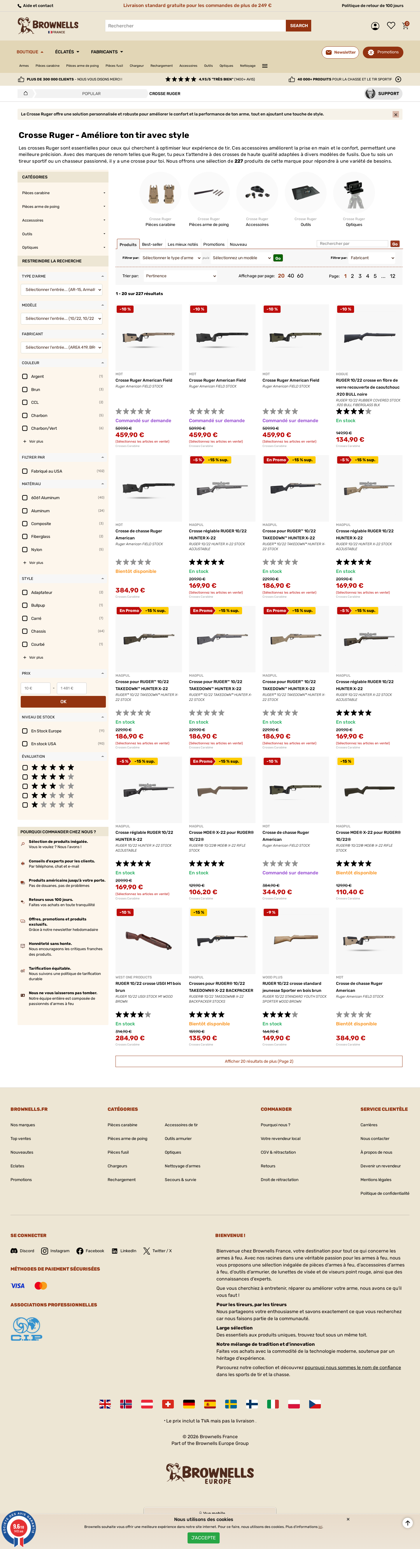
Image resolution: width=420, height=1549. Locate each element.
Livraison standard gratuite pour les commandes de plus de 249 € (195, 5)
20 (281, 281)
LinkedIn (133, 1256)
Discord (23, 1256)
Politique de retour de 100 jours (367, 5)
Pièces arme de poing (98, 65)
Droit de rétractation (276, 1185)
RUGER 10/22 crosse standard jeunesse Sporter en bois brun (292, 996)
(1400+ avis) (227, 79)
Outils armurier (178, 1144)
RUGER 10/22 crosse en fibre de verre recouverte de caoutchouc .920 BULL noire (368, 392)
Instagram (59, 1256)
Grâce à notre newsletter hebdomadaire (63, 922)
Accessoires (230, 65)
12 (393, 281)
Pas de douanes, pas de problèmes (59, 878)
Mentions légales (369, 1185)
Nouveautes (23, 1157)
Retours (262, 1171)
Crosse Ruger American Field (148, 385)
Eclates (18, 1171)
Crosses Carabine (128, 451)
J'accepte (203, 1536)
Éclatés (75, 51)
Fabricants (123, 51)
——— (323, 65)
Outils (255, 65)
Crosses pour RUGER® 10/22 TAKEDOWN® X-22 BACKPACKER (221, 996)
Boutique (31, 51)
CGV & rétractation (274, 1157)
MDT (119, 379)
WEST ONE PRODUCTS (134, 982)
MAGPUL (196, 530)
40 (291, 281)
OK (97, 693)
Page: (334, 281)
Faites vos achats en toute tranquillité (62, 897)
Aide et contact (37, 5)
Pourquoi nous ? (271, 1130)
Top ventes (22, 1144)
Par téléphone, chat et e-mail (54, 858)
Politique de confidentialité (380, 1198)
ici (320, 1523)
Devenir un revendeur (375, 1171)
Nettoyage (303, 65)
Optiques (277, 65)
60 (300, 281)
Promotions (388, 52)
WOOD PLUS (272, 982)
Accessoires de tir (181, 1130)
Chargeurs (109, 1171)
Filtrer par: (131, 263)
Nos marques (24, 1130)
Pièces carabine (55, 65)
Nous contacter (367, 1144)
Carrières (361, 1130)
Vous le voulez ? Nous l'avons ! (55, 839)
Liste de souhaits (392, 26)
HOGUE (342, 379)
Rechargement (196, 65)
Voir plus (36, 447)
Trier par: (131, 281)
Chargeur (165, 65)
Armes (25, 65)
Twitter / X (170, 1256)
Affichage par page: (257, 281)
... (383, 281)
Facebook (97, 1256)
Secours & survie (180, 1185)
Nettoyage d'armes (183, 1171)
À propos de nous (370, 1157)
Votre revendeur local (277, 1144)
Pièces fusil (137, 65)
